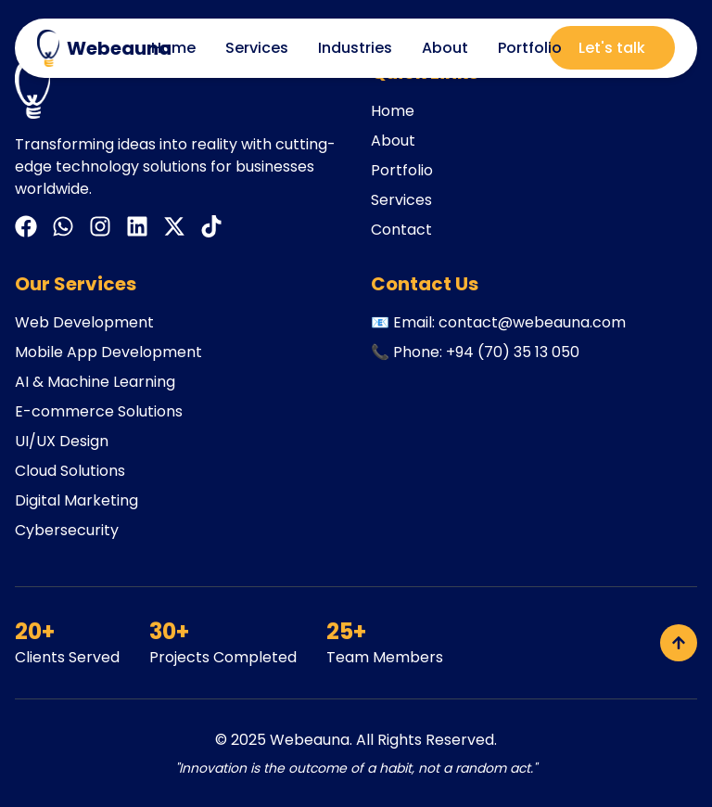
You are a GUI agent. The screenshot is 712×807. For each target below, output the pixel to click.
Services (256, 47)
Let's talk (611, 47)
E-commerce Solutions (99, 411)
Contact (401, 229)
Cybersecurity (67, 530)
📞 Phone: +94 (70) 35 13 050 (475, 352)
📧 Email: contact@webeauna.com (498, 322)
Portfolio (530, 47)
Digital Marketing (76, 500)
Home (173, 47)
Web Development (84, 322)
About (445, 47)
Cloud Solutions (70, 470)
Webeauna (310, 739)
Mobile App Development (108, 352)
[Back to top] (678, 642)
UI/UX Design (61, 441)
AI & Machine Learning (95, 381)
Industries (355, 47)
